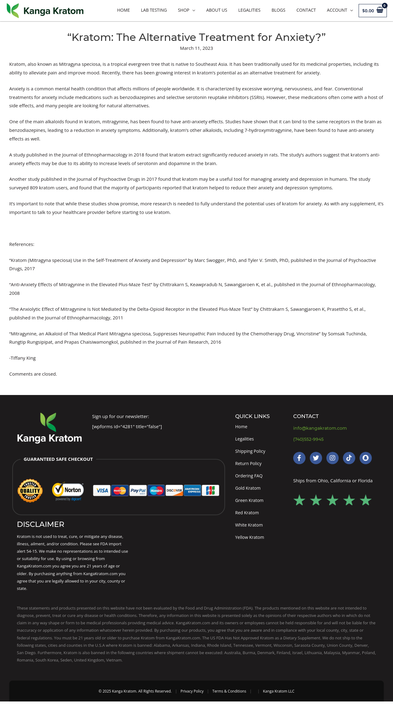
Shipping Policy (251, 452)
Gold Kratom (249, 491)
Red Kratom (248, 517)
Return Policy (249, 465)
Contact (306, 10)
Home (123, 10)
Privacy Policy (192, 696)
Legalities (249, 10)
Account (337, 10)
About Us (216, 10)
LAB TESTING (154, 10)
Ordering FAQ (249, 478)
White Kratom (250, 530)
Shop (183, 10)
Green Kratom (250, 504)
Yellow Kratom (250, 542)
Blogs (278, 10)
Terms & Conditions (229, 696)
